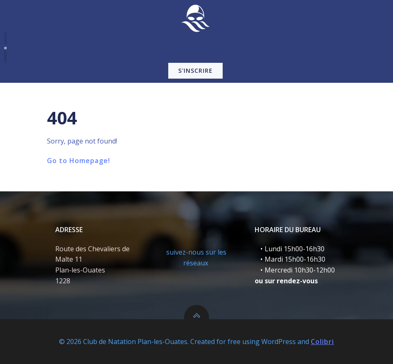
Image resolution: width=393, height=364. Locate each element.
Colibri (322, 341)
